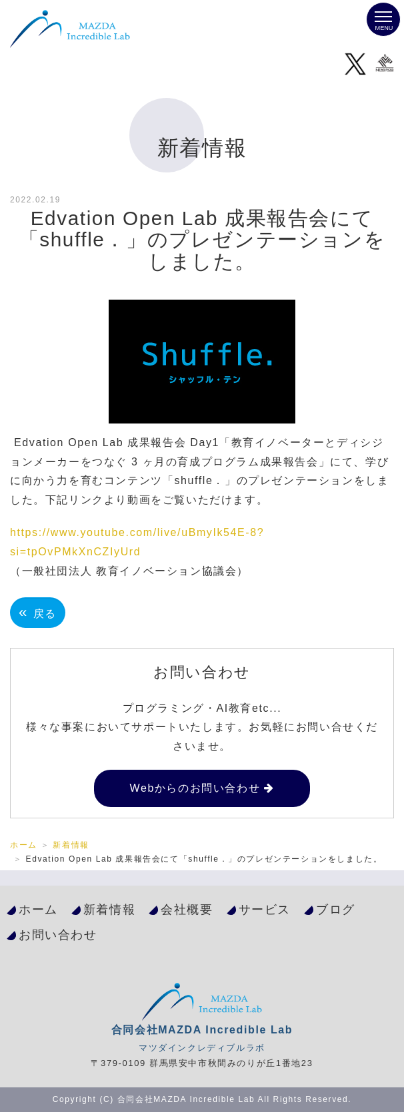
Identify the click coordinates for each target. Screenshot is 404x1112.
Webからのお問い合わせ (194, 788)
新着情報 (71, 845)
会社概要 (187, 909)
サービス (265, 909)
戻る (38, 612)
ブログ (335, 909)
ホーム (23, 845)
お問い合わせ (58, 935)
